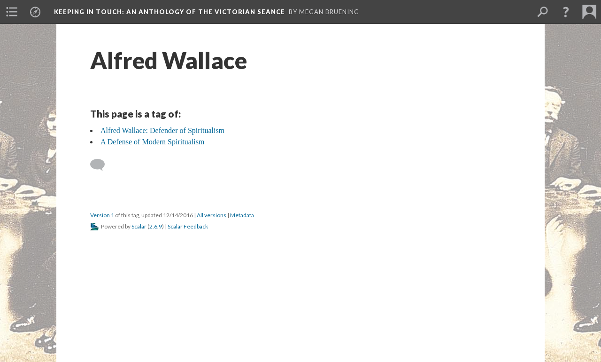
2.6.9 (155, 226)
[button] (566, 12)
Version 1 (102, 215)
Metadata (242, 215)
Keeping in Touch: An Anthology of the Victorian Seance (169, 12)
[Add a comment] (101, 165)
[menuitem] (11, 12)
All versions (211, 215)
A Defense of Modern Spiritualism (152, 142)
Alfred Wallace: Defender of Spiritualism (162, 130)
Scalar (138, 226)
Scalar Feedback (188, 226)
